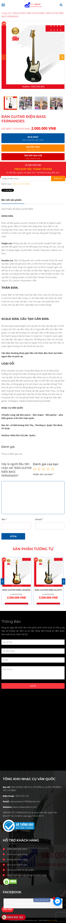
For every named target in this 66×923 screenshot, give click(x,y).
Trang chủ (6, 13)
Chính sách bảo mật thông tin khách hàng (26, 875)
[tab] (12, 200)
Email (39, 519)
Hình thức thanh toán (17, 864)
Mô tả (11, 199)
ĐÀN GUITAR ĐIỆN (35, 13)
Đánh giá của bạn (45, 464)
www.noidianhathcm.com (24, 807)
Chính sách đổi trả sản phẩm (20, 869)
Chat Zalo (7, 909)
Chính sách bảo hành (17, 848)
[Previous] (2, 581)
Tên (4, 519)
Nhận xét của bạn (43, 474)
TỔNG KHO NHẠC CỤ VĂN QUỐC (29, 903)
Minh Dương (52, 920)
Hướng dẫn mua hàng (17, 859)
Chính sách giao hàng (17, 854)
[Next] (61, 57)
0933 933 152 (15, 917)
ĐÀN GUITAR (19, 13)
